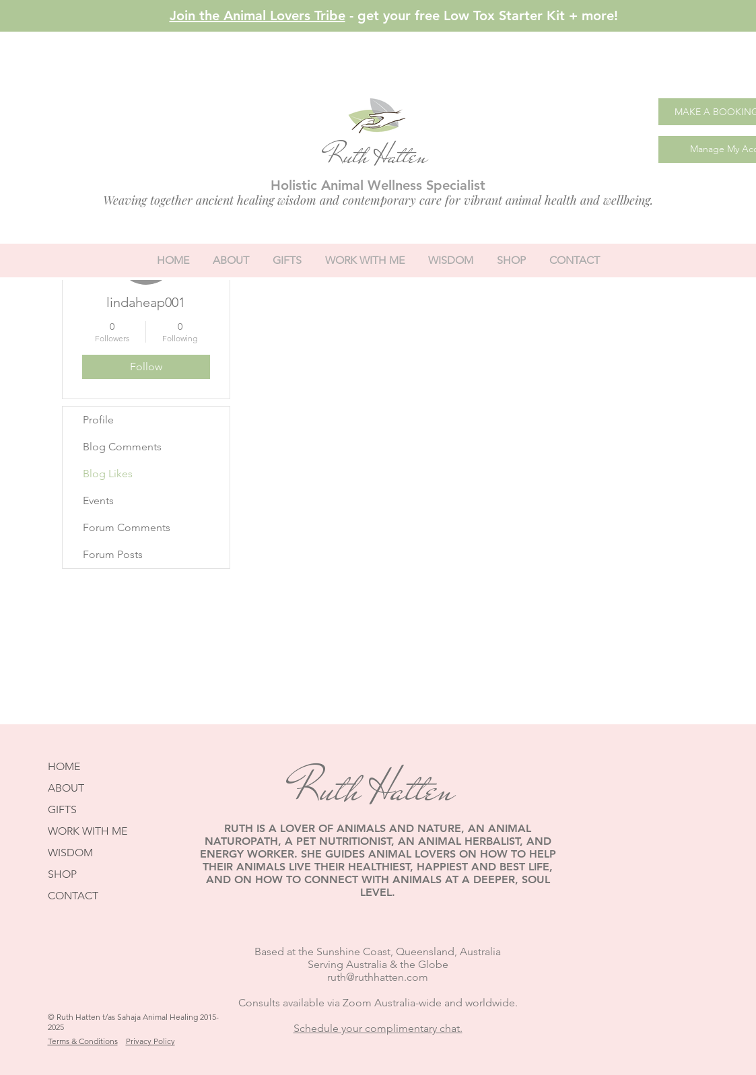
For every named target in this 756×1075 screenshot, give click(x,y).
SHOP (62, 874)
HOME (64, 766)
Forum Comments (126, 527)
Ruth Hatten (376, 156)
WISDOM (70, 852)
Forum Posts (113, 554)
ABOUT (66, 788)
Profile (98, 419)
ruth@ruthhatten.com (377, 977)
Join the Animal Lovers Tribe (257, 15)
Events (98, 500)
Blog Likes (108, 473)
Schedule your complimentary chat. (378, 1028)
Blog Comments (122, 446)
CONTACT (73, 895)
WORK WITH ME (87, 831)
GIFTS (62, 809)
